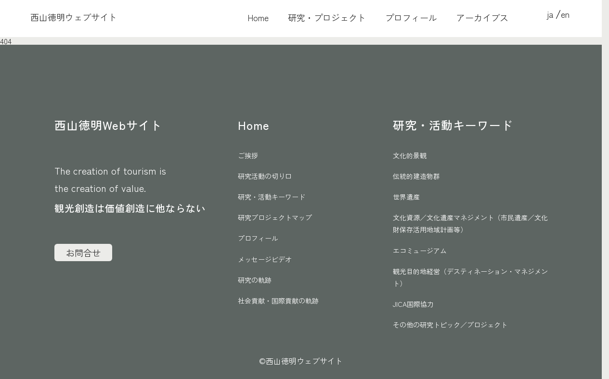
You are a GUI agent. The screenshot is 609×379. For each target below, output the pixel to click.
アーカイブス (482, 18)
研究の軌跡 (255, 280)
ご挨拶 (248, 155)
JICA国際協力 (413, 304)
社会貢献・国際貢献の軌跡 (278, 300)
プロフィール (411, 18)
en (565, 14)
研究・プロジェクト (327, 18)
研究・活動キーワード (271, 197)
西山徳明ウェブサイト (73, 17)
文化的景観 (410, 155)
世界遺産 (406, 197)
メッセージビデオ (265, 259)
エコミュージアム (420, 250)
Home (258, 18)
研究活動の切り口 (265, 176)
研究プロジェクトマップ (275, 217)
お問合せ (83, 252)
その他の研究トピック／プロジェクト (450, 324)
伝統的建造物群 (416, 176)
